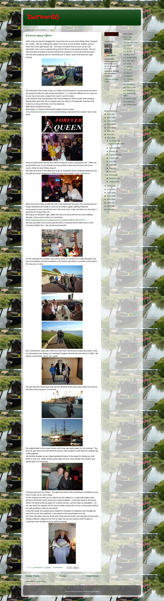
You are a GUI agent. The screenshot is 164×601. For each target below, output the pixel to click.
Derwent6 (43, 17)
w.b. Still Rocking (129, 105)
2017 (109, 128)
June (111, 165)
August (112, 158)
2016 (109, 131)
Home (62, 576)
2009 (109, 199)
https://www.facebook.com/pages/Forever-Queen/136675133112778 (55, 220)
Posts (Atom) (41, 581)
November (113, 148)
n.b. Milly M (127, 76)
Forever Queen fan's (38, 35)
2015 (109, 134)
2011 (109, 193)
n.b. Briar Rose (129, 54)
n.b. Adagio (127, 45)
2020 (109, 118)
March (111, 175)
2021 (109, 114)
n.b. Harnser (128, 67)
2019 (109, 121)
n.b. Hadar (127, 64)
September (113, 155)
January (112, 182)
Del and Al (111, 56)
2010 (109, 196)
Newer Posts (32, 576)
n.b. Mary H (127, 73)
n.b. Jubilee (127, 70)
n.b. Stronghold (129, 84)
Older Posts (92, 576)
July (111, 161)
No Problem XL (129, 102)
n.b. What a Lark (129, 99)
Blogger (96, 591)
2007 (109, 206)
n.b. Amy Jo (127, 48)
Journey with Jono (130, 42)
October (112, 151)
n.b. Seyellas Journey (128, 80)
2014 (109, 138)
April (111, 171)
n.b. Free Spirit (129, 61)
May (111, 168)
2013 (109, 186)
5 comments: (58, 567)
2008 (109, 203)
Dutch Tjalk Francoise (127, 38)
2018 (109, 124)
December (113, 141)
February (113, 178)
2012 (109, 189)
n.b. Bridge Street (130, 58)
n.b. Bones (127, 51)
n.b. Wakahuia (128, 90)
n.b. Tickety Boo (129, 87)
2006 (109, 209)
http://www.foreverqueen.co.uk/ (40, 112)
